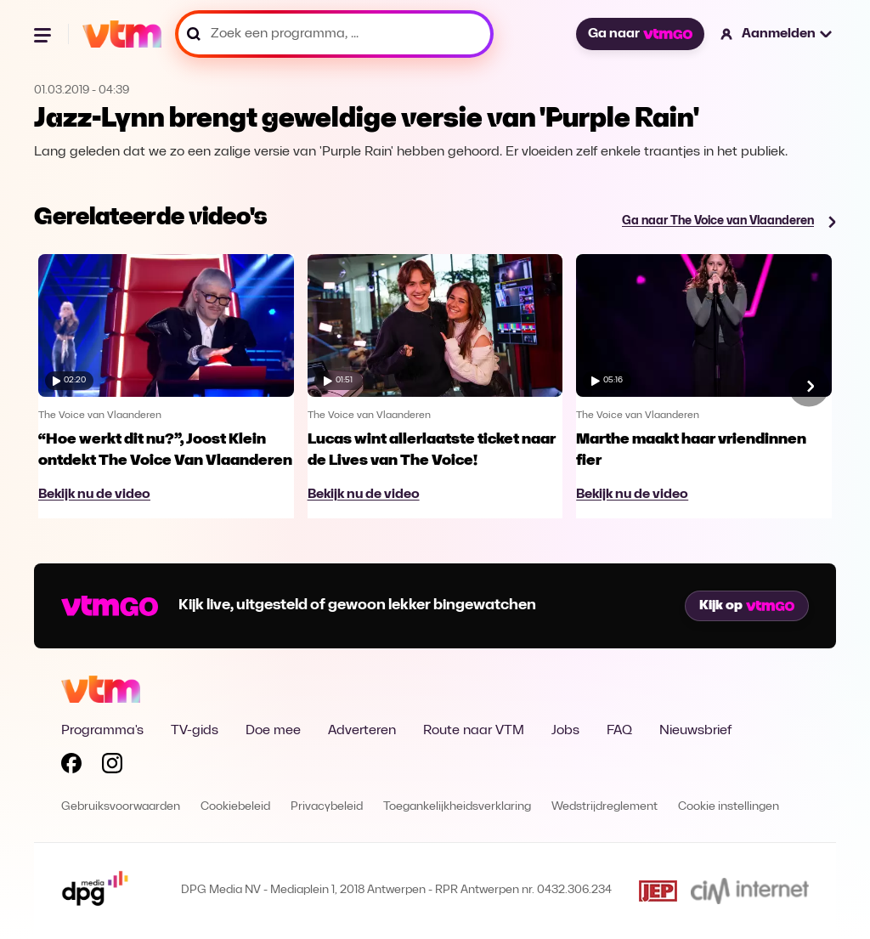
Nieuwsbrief (695, 731)
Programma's (102, 731)
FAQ (619, 731)
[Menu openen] (44, 34)
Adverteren (362, 731)
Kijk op (746, 606)
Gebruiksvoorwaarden (120, 806)
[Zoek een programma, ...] (334, 34)
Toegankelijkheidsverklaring (457, 806)
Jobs (565, 731)
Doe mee (273, 731)
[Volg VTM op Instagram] (112, 766)
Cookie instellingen (728, 806)
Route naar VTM (473, 731)
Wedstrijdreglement (604, 806)
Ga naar (640, 34)
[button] (777, 34)
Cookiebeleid (235, 806)
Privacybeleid (327, 806)
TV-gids (194, 731)
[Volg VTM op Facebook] (71, 766)
